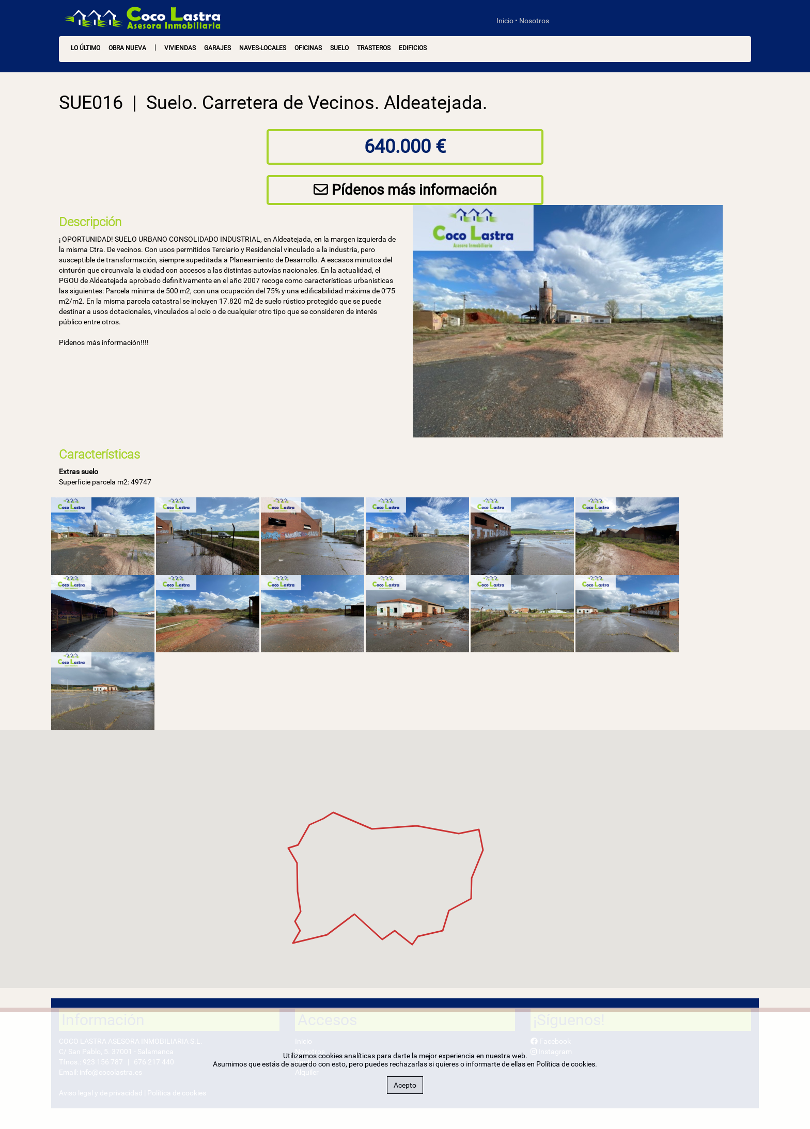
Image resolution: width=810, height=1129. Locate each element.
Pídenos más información (405, 189)
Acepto (405, 1085)
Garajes (217, 48)
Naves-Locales (262, 48)
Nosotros (534, 21)
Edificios (413, 48)
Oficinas (308, 48)
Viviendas (180, 48)
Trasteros (374, 48)
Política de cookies (565, 1064)
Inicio (504, 21)
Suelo (339, 48)
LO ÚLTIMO (85, 48)
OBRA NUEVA (127, 48)
